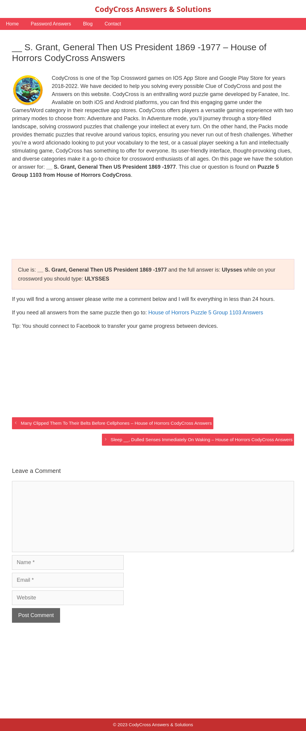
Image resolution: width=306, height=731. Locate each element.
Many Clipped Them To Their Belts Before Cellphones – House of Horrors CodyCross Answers (116, 423)
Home (12, 23)
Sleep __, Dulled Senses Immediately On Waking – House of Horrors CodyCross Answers (202, 439)
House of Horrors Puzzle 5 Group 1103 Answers (205, 313)
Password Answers (51, 23)
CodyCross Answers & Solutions (153, 9)
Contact (113, 23)
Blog (88, 23)
